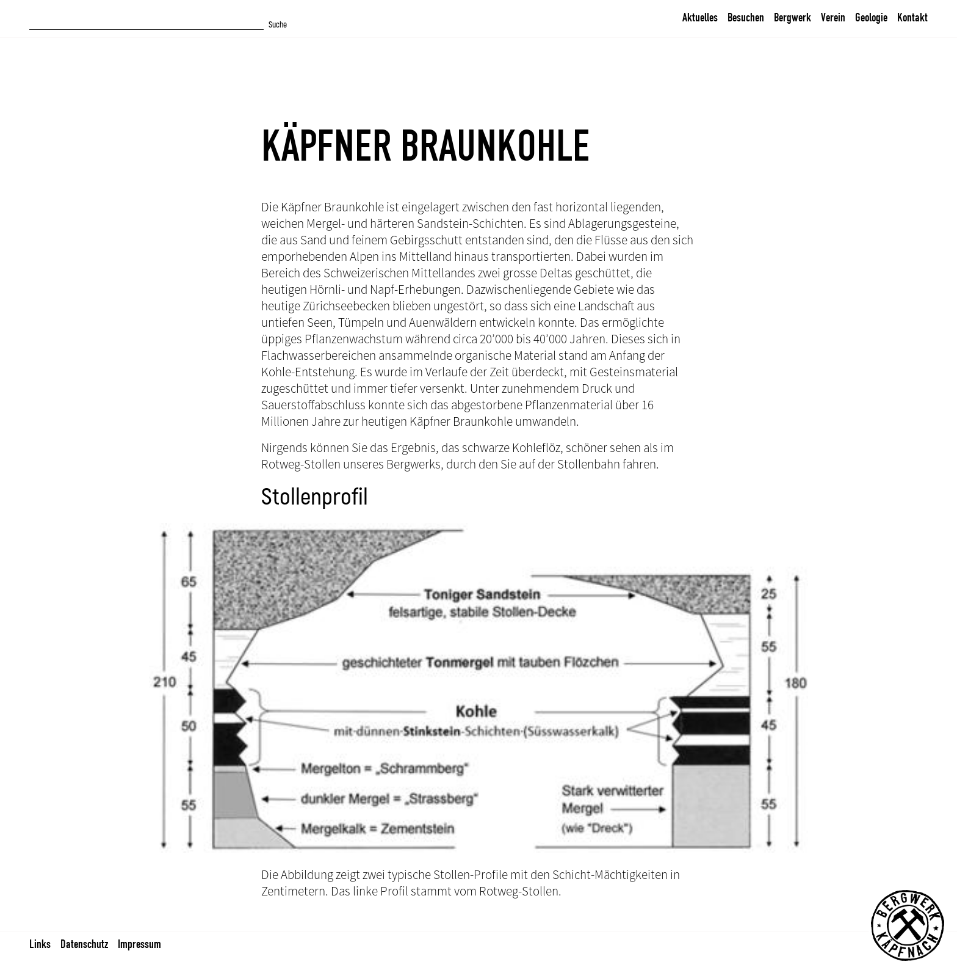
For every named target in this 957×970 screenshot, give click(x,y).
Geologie (871, 17)
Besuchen (746, 17)
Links (40, 943)
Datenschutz (84, 943)
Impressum (139, 943)
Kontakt (912, 17)
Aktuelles (700, 17)
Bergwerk (792, 17)
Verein (833, 17)
